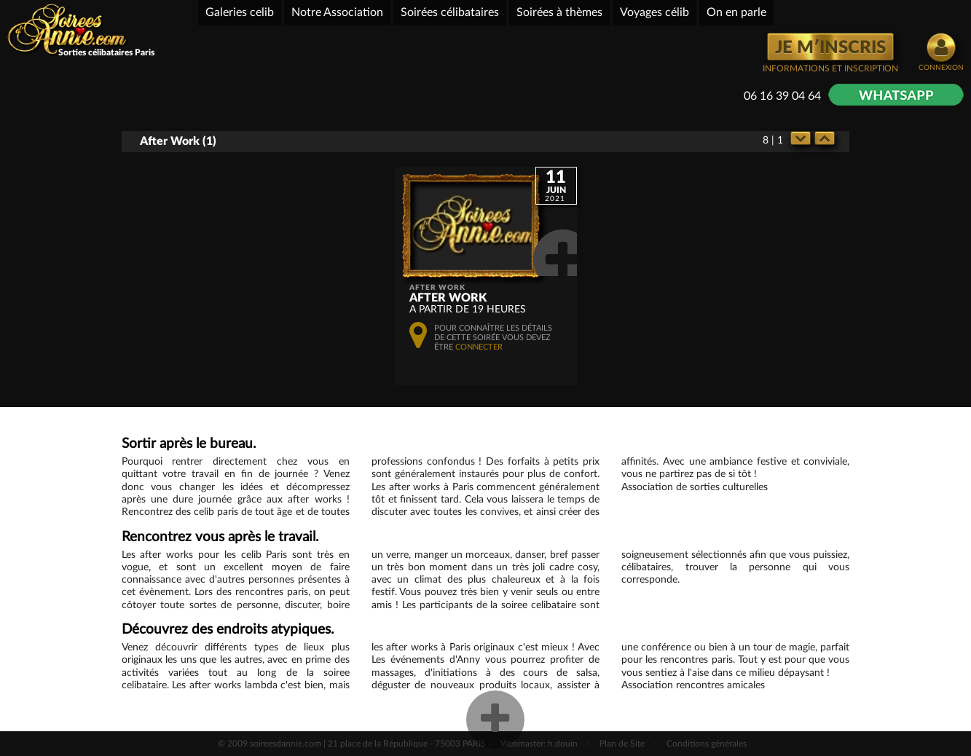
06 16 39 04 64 (782, 96)
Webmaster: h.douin (539, 743)
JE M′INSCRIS (830, 48)
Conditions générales (707, 743)
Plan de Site (622, 743)
